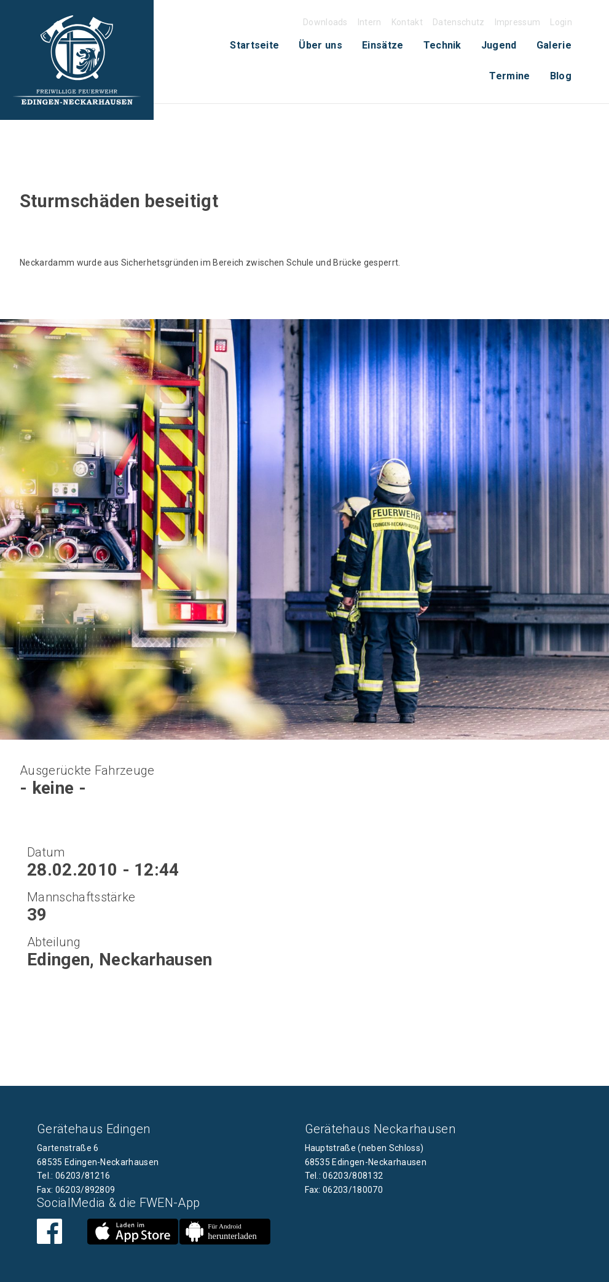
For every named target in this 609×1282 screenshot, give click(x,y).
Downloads (325, 22)
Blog (561, 76)
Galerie (554, 45)
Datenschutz (459, 22)
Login (561, 22)
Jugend (499, 45)
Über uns (320, 45)
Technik (442, 45)
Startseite (254, 45)
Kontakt (407, 22)
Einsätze (383, 45)
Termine (509, 76)
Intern (370, 22)
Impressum (518, 22)
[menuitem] (254, 45)
